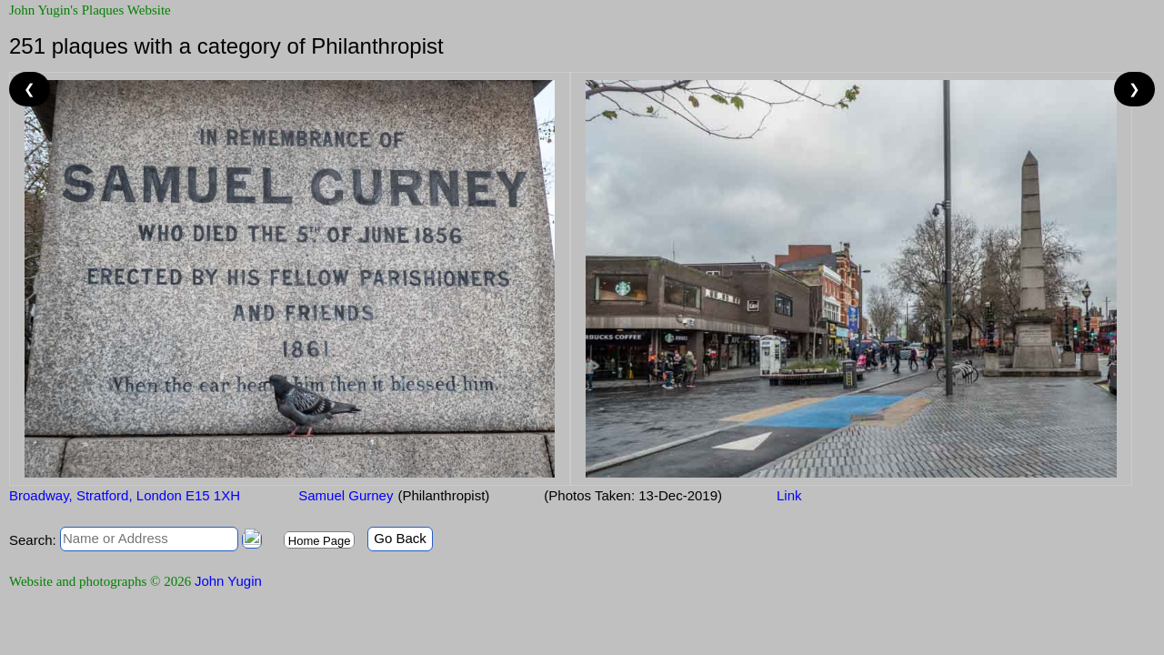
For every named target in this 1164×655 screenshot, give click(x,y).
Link (789, 495)
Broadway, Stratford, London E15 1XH (124, 495)
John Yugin (228, 581)
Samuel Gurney (344, 495)
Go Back (400, 538)
